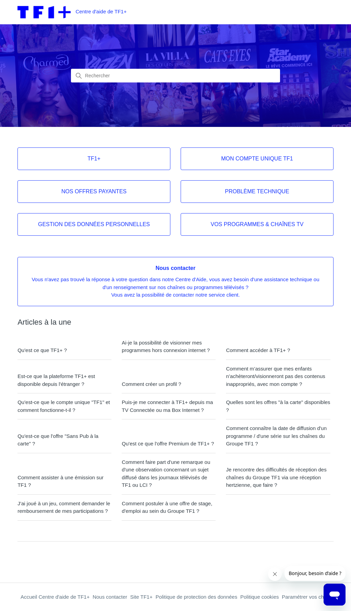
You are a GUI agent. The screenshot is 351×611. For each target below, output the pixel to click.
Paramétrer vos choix (306, 597)
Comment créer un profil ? (151, 384)
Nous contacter (110, 597)
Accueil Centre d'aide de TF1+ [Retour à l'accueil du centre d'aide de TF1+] (55, 597)
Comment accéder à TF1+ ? (258, 350)
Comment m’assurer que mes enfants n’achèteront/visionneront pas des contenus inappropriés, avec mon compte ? (275, 376)
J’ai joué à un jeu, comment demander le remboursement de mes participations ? (63, 507)
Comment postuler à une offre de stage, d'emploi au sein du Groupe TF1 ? (167, 507)
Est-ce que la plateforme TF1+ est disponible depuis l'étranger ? (56, 380)
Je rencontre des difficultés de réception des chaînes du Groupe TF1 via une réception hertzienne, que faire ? (276, 477)
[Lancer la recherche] (79, 76)
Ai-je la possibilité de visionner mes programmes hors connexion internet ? (166, 346)
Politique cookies (259, 597)
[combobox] (175, 75)
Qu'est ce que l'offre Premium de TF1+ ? (168, 443)
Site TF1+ (141, 597)
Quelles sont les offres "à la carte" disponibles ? (278, 406)
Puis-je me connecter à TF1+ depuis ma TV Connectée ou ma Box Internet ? (167, 406)
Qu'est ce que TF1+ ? (42, 350)
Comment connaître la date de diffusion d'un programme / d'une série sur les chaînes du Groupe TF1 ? (276, 435)
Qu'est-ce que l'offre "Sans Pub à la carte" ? (57, 440)
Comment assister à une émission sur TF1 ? (60, 481)
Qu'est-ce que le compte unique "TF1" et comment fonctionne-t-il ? (63, 406)
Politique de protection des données (197, 597)
